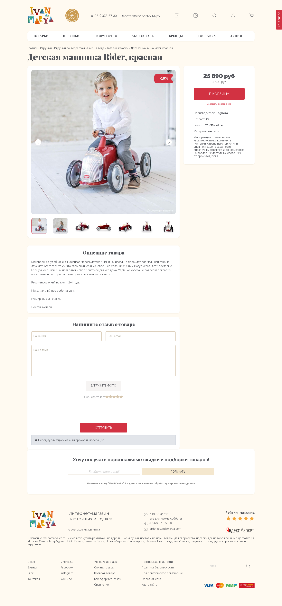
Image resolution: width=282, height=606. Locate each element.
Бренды (176, 36)
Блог (30, 573)
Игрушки (71, 36)
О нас (31, 561)
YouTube (66, 579)
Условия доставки (106, 561)
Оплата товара (104, 567)
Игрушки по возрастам (69, 48)
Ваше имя (39, 336)
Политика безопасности (158, 567)
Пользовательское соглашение (162, 573)
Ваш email (114, 336)
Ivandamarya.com (54, 538)
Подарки (41, 36)
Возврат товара (104, 573)
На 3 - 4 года (95, 48)
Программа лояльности (157, 561)
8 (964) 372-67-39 (104, 16)
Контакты (33, 579)
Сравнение (101, 584)
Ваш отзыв (40, 350)
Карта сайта (149, 584)
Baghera (222, 113)
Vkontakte (67, 561)
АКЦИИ (236, 36)
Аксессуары (143, 36)
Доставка (206, 36)
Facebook (67, 567)
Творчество (106, 36)
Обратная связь (152, 579)
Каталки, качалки (117, 48)
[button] (38, 142)
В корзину (219, 94)
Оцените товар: (94, 397)
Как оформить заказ (107, 579)
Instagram (67, 573)
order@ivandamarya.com (165, 528)
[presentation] (103, 411)
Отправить (103, 427)
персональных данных (181, 483)
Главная (32, 48)
